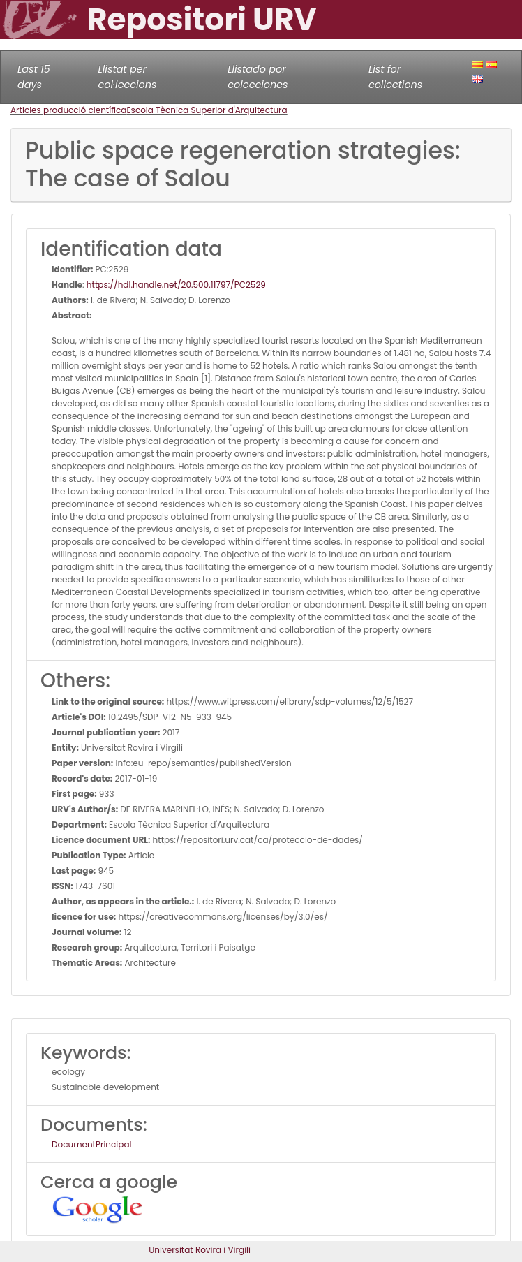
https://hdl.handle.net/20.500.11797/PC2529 (176, 285)
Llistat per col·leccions (127, 76)
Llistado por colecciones (258, 76)
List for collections (395, 76)
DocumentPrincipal (91, 1144)
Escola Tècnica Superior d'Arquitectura (206, 110)
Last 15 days (33, 76)
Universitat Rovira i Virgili (200, 1250)
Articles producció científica (68, 110)
